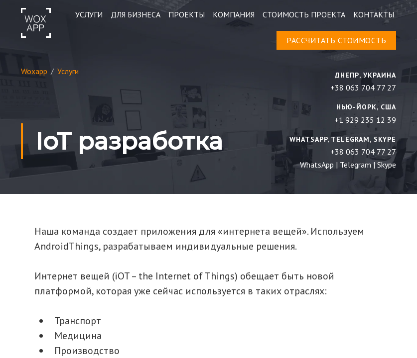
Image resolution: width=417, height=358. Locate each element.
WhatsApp (317, 165)
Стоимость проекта (304, 14)
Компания (234, 14)
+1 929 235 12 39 (365, 120)
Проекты (186, 14)
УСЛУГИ (89, 14)
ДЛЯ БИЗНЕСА (135, 14)
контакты (373, 14)
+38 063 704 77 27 (363, 87)
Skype (386, 165)
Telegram (355, 165)
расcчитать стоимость (336, 40)
